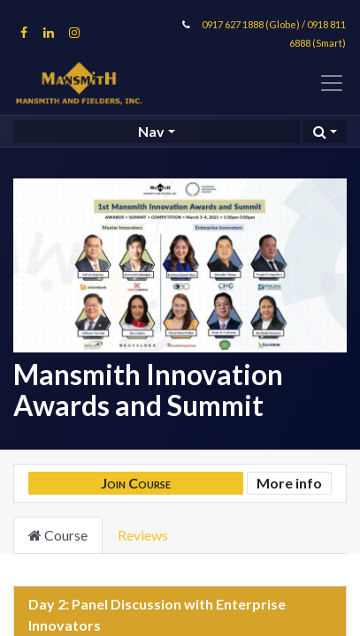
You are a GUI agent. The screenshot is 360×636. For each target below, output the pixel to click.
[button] (325, 131)
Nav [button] (151, 131)
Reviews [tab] (143, 534)
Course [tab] (58, 534)
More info (289, 482)
